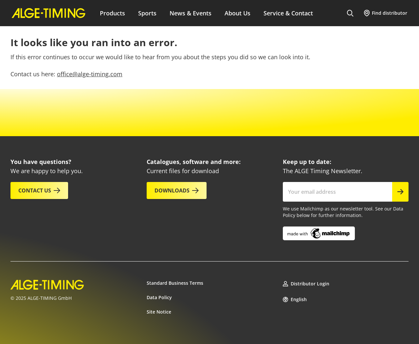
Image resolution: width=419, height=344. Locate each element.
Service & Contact (288, 13)
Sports (147, 13)
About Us (237, 13)
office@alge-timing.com (89, 74)
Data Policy (159, 297)
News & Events (190, 13)
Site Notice (159, 312)
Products (112, 13)
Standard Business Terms (175, 283)
